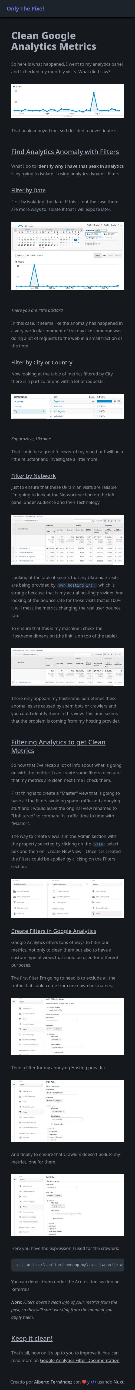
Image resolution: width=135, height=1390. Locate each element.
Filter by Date (28, 190)
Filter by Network (33, 475)
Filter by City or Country (42, 362)
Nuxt (119, 1382)
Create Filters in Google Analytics (53, 931)
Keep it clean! (32, 1338)
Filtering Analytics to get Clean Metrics (58, 746)
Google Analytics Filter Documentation (80, 1360)
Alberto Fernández (53, 1382)
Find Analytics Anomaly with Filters (65, 151)
